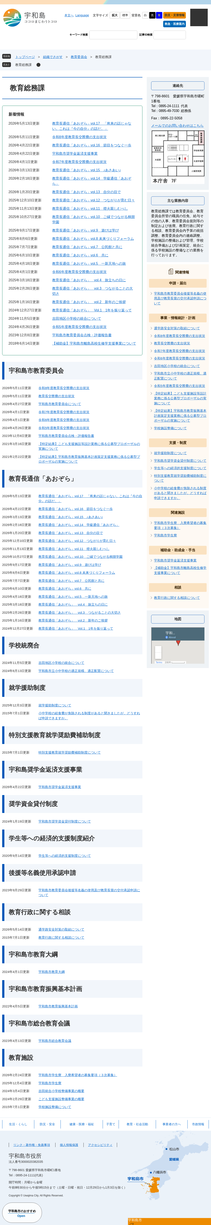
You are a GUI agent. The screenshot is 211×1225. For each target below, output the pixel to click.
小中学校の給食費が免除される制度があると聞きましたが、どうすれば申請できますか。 (180, 493)
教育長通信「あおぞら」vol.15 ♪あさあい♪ (86, 170)
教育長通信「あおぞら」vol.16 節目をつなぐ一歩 (91, 145)
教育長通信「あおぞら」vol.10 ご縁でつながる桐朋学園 (80, 556)
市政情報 (198, 1124)
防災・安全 (47, 1124)
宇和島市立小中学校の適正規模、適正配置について (76, 671)
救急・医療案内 (175, 24)
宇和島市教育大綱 (51, 972)
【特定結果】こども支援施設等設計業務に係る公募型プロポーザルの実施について (180, 398)
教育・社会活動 (137, 1124)
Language (82, 15)
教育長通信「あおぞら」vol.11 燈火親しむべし (90, 208)
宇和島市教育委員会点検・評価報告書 (82, 335)
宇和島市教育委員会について (59, 404)
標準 (125, 15)
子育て (110, 1124)
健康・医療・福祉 (81, 1124)
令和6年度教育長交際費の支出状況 (79, 272)
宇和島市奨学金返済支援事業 (75, 153)
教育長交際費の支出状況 (56, 396)
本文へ (69, 15)
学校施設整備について (54, 1107)
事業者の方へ (172, 1124)
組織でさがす (53, 57)
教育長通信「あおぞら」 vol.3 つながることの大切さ (79, 612)
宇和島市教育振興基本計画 (58, 1006)
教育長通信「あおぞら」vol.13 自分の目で (86, 192)
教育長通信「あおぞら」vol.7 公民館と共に (87, 247)
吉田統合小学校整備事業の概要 (61, 1091)
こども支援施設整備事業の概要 (61, 1099)
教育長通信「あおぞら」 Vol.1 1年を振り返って (92, 310)
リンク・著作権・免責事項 (31, 1145)
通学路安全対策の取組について (61, 929)
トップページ (25, 57)
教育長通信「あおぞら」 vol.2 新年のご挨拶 (89, 302)
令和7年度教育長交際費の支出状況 (79, 162)
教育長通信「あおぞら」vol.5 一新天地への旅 (89, 263)
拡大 (115, 15)
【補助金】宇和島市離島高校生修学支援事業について (94, 343)
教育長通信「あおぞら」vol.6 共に (80, 255)
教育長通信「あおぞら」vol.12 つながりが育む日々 (93, 200)
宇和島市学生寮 (49, 1083)
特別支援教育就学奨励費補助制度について (69, 752)
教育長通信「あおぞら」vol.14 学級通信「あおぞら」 (78, 525)
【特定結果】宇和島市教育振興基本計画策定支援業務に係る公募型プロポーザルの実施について (180, 415)
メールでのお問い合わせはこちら (177, 125)
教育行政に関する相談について (61, 937)
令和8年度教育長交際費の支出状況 (79, 137)
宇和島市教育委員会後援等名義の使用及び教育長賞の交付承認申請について (180, 298)
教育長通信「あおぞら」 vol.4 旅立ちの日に (89, 280)
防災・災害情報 (175, 15)
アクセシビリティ (100, 1145)
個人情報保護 (69, 1145)
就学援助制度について (54, 705)
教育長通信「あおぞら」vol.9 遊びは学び (85, 230)
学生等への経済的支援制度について (64, 855)
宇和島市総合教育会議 (54, 1041)
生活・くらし (18, 1124)
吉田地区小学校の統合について (76, 318)
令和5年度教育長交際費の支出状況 (79, 327)
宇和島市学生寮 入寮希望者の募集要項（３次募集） (77, 1075)
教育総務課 (23, 65)
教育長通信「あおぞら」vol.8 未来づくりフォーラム (93, 239)
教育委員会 (79, 57)
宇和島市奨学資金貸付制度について (64, 821)
